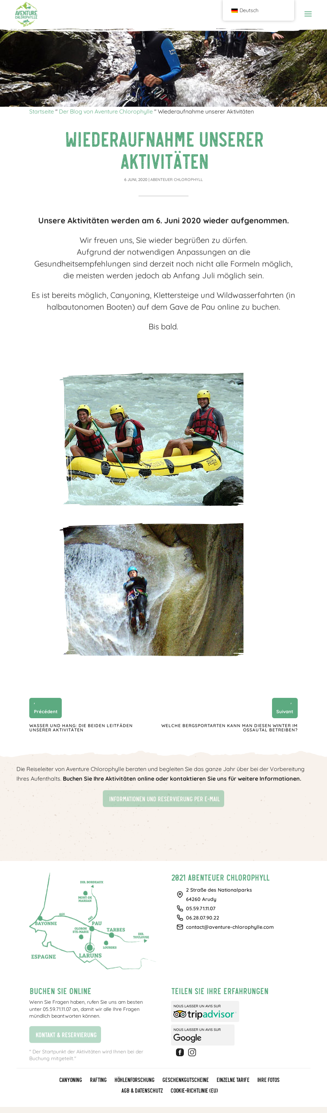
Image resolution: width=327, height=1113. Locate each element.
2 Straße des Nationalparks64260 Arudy (219, 894)
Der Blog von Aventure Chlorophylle (106, 111)
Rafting (98, 1080)
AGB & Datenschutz (141, 1091)
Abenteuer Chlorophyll (176, 179)
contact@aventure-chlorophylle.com (230, 927)
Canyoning (70, 1080)
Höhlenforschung (134, 1080)
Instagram (193, 1052)
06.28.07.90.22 (202, 918)
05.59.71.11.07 (201, 908)
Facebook (181, 1052)
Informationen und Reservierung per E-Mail (161, 798)
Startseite (41, 111)
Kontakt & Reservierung (62, 1033)
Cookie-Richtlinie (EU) (193, 1091)
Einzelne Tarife (232, 1080)
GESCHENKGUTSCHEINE (185, 1080)
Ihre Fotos (268, 1080)
